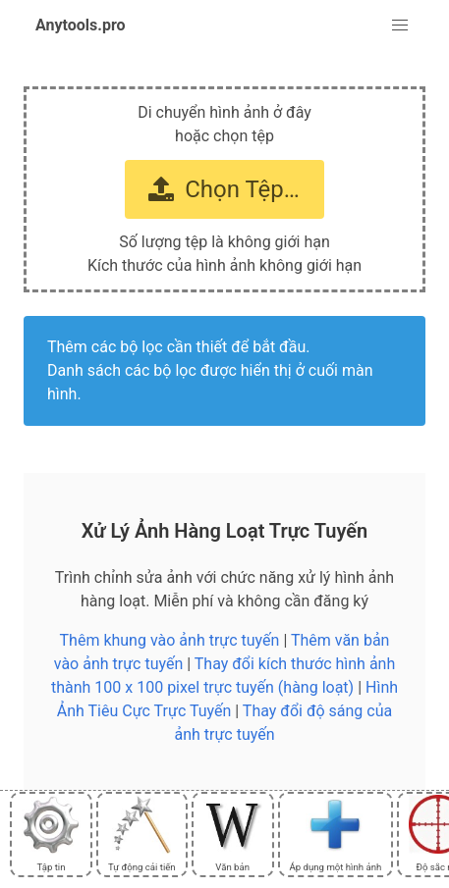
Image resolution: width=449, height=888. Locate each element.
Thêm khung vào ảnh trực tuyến (170, 640)
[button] (399, 25)
